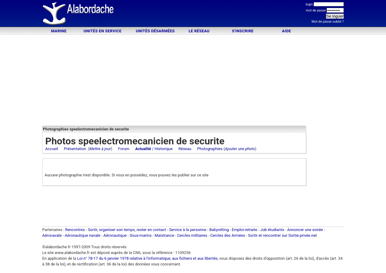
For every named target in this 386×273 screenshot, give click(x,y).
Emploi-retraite (244, 229)
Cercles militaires (192, 235)
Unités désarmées (155, 31)
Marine (58, 31)
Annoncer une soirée (305, 229)
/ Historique (153, 148)
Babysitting (219, 229)
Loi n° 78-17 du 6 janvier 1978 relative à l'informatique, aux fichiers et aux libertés (147, 258)
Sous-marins (141, 235)
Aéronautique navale (82, 235)
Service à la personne (187, 229)
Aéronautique (115, 235)
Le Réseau (198, 31)
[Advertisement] (193, 14)
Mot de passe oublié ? (328, 22)
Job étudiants (272, 229)
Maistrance (164, 235)
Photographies (210, 148)
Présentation (75, 148)
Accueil (51, 148)
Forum (123, 148)
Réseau (185, 148)
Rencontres (75, 229)
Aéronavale (52, 235)
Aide (286, 31)
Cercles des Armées (227, 235)
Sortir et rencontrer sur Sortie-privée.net (282, 235)
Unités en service (103, 31)
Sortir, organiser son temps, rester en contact (127, 229)
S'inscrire (242, 31)
